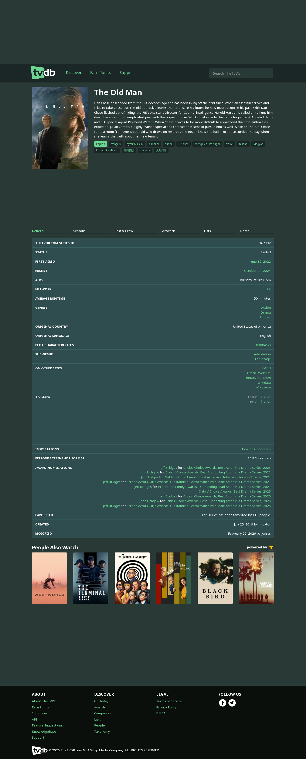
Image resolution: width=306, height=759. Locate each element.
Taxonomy (102, 731)
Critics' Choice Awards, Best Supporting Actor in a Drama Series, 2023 (218, 472)
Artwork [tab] (168, 231)
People (99, 725)
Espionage (263, 359)
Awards (99, 707)
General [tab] (38, 231)
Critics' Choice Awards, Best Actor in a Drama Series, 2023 (227, 467)
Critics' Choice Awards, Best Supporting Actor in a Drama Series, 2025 (218, 501)
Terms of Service (169, 701)
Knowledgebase (44, 731)
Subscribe (39, 713)
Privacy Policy (166, 707)
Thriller (265, 317)
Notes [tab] (244, 231)
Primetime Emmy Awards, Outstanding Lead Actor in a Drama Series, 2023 (214, 486)
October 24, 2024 (257, 270)
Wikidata (264, 382)
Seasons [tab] (79, 231)
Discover (74, 72)
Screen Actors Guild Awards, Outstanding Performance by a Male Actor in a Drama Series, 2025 (199, 506)
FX (269, 289)
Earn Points (100, 72)
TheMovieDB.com (257, 377)
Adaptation (262, 354)
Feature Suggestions (47, 725)
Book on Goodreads (256, 449)
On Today (101, 701)
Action (266, 307)
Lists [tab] (207, 231)
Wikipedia (263, 387)
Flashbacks (262, 345)
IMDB (266, 368)
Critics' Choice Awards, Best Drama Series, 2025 (235, 491)
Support (127, 72)
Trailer (266, 396)
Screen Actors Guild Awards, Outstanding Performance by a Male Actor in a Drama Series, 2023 (199, 482)
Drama (266, 312)
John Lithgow (149, 472)
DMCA (161, 713)
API (34, 719)
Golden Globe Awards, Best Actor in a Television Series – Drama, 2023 (218, 477)
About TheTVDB (44, 701)
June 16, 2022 (260, 261)
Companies (102, 713)
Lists (97, 719)
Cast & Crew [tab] (124, 231)
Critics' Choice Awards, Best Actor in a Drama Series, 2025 (227, 496)
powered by (260, 548)
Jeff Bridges (168, 467)
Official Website (259, 373)
